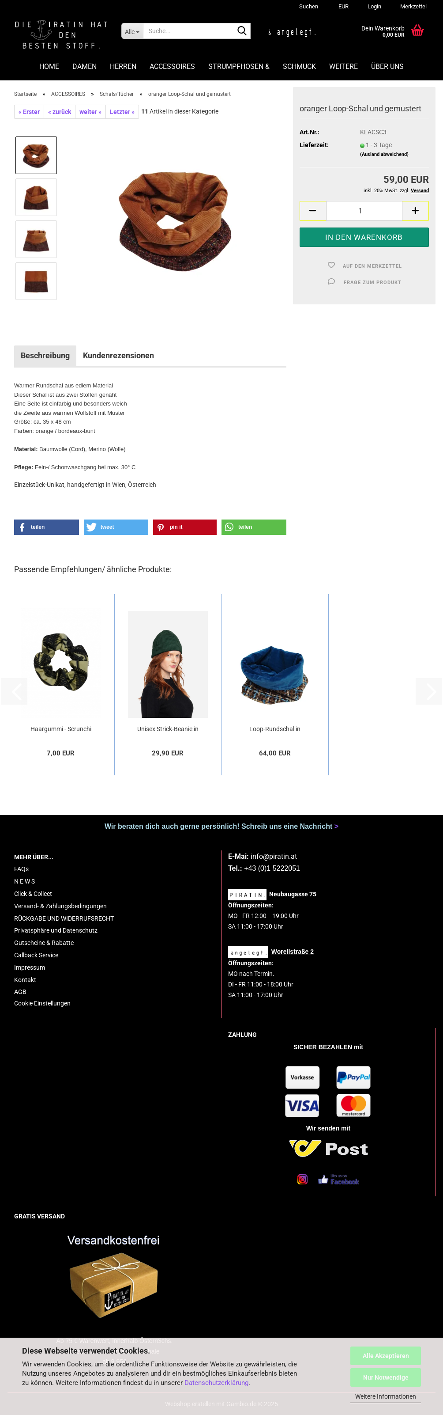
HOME (49, 66)
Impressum (29, 967)
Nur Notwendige (386, 1377)
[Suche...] (132, 31)
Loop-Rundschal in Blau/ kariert (274, 729)
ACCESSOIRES (172, 66)
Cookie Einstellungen (42, 1003)
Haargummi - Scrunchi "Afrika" (60, 729)
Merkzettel (413, 6)
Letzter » (122, 111)
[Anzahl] (364, 211)
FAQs (21, 869)
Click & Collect (33, 893)
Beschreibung (45, 355)
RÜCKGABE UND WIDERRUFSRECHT (64, 918)
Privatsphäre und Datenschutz (56, 930)
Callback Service (36, 955)
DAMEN (84, 66)
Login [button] (373, 6)
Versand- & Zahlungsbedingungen (60, 906)
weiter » (90, 111)
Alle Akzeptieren (386, 1355)
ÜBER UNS (387, 66)
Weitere (343, 66)
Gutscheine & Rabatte (44, 942)
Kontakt (25, 979)
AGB (20, 991)
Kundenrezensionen (118, 355)
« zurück (59, 111)
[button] (342, 6)
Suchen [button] (308, 6)
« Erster (29, 111)
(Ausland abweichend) (384, 154)
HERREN (123, 66)
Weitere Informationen (385, 1396)
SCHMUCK (299, 66)
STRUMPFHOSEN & (239, 66)
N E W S (24, 881)
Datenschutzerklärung (216, 1383)
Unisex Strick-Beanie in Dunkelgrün (168, 729)
